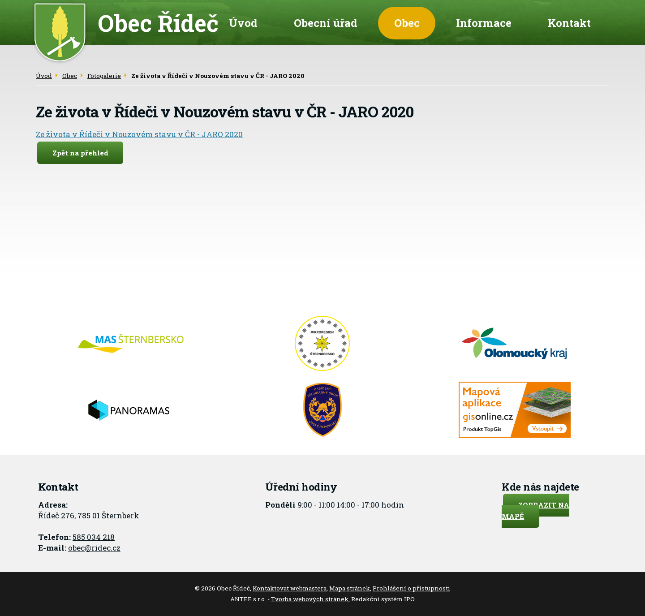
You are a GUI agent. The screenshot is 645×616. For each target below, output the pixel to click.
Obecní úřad (325, 23)
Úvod (243, 23)
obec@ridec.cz (94, 548)
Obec (407, 23)
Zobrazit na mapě (535, 510)
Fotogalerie (104, 76)
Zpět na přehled (80, 152)
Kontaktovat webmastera (290, 588)
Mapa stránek (349, 588)
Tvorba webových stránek (309, 599)
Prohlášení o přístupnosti (411, 588)
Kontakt (569, 23)
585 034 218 (94, 537)
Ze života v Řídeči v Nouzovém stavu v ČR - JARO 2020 (139, 134)
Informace (484, 23)
